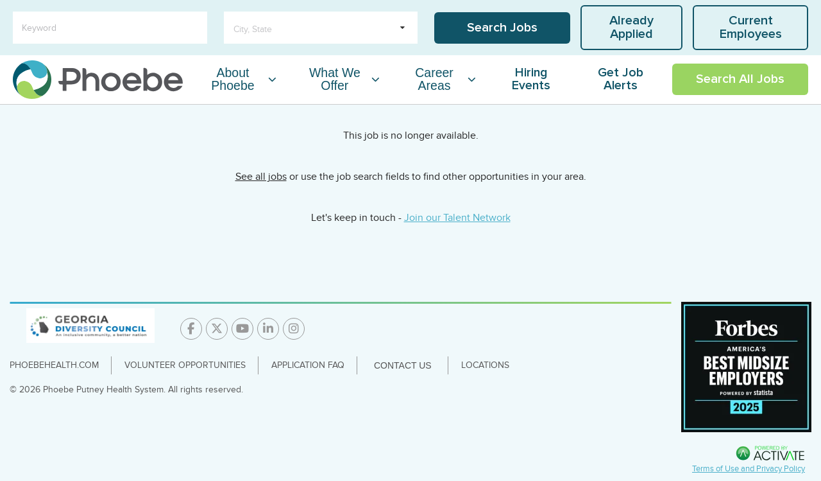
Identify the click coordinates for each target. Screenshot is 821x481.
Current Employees (751, 27)
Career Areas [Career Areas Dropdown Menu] (434, 79)
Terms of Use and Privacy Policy (748, 469)
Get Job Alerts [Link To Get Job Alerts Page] (620, 79)
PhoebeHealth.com (54, 365)
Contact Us (403, 365)
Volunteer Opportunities (185, 365)
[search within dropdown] (321, 28)
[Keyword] (110, 28)
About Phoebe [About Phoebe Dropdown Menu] (232, 79)
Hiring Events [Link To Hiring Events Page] (531, 79)
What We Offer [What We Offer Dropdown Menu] (334, 79)
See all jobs (261, 176)
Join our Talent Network (457, 217)
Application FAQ (307, 365)
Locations (485, 365)
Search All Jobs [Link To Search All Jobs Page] (740, 79)
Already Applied (631, 27)
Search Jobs (502, 27)
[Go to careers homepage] (98, 79)
